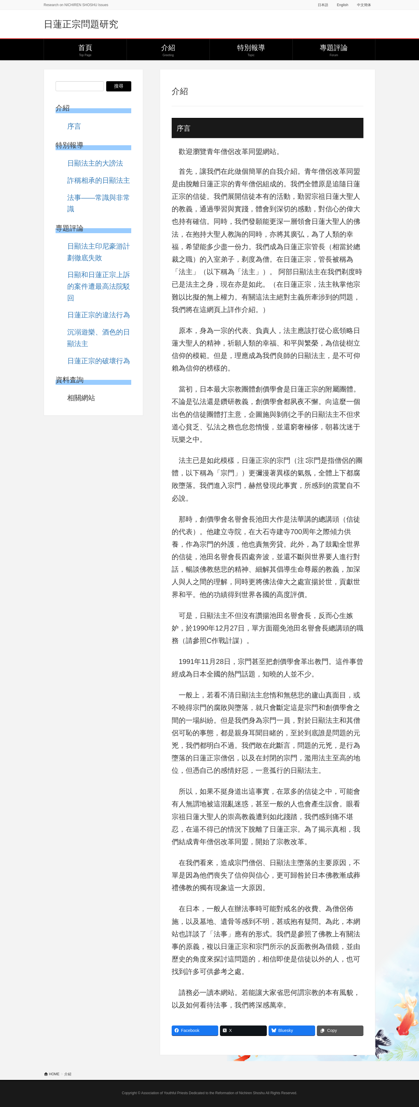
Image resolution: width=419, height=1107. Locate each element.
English (342, 5)
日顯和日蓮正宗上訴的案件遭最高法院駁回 (98, 286)
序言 (74, 126)
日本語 (323, 5)
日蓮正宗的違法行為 (98, 315)
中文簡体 (364, 5)
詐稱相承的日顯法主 (98, 180)
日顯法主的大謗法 (95, 163)
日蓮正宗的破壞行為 (98, 361)
